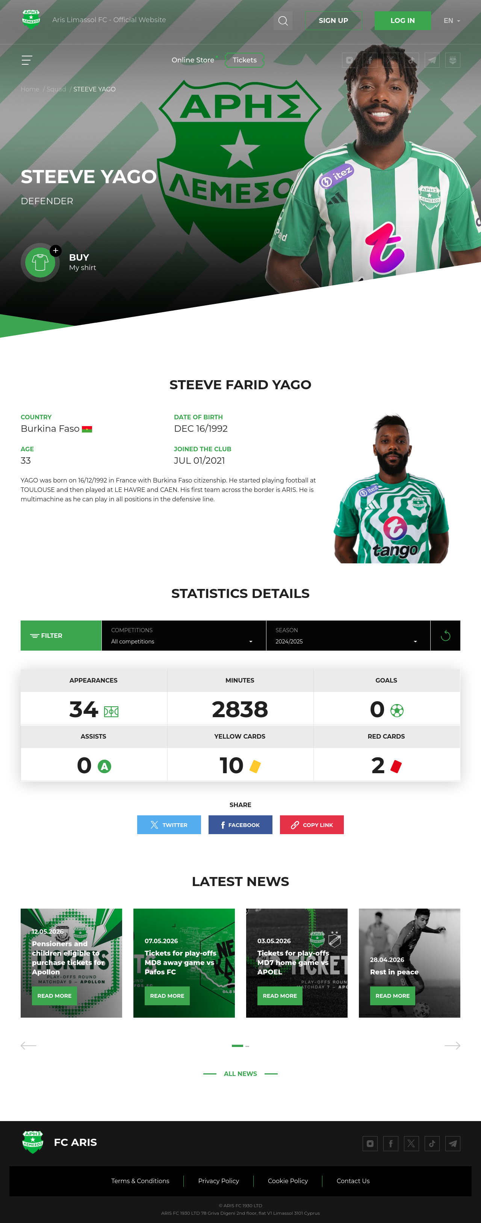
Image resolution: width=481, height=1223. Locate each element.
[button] (237, 1045)
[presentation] (28, 1045)
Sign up (333, 21)
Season (287, 630)
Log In (402, 21)
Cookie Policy (288, 1181)
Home (30, 89)
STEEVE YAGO (95, 89)
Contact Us (353, 1181)
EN (452, 20)
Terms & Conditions (140, 1181)
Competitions (132, 630)
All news (240, 1073)
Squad (56, 89)
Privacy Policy (218, 1181)
